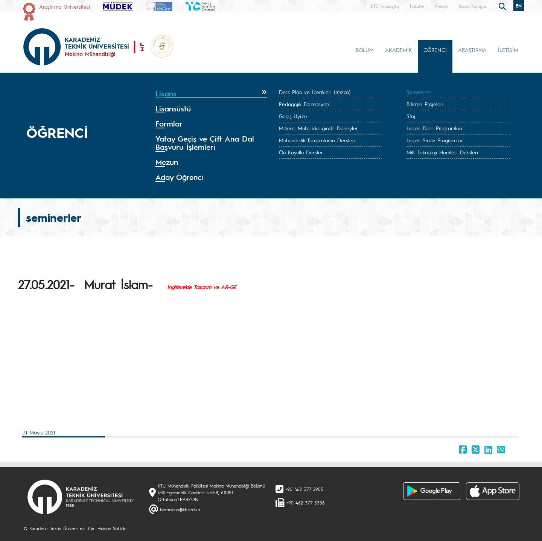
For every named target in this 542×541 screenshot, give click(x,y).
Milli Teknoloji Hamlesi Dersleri (442, 152)
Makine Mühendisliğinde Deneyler (318, 128)
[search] (503, 5)
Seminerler (418, 91)
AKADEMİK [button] (398, 49)
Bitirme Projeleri (424, 104)
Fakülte (417, 6)
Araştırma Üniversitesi (64, 6)
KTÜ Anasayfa (385, 6)
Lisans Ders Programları (434, 128)
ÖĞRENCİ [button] (435, 49)
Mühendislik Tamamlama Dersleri (317, 140)
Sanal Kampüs (473, 6)
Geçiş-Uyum (293, 116)
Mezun (441, 6)
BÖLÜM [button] (365, 49)
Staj (410, 116)
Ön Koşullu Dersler (301, 152)
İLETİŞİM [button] (508, 49)
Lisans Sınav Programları (435, 140)
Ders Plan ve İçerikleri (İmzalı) (314, 91)
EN (519, 6)
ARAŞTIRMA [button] (472, 49)
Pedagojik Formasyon (304, 104)
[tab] (211, 93)
